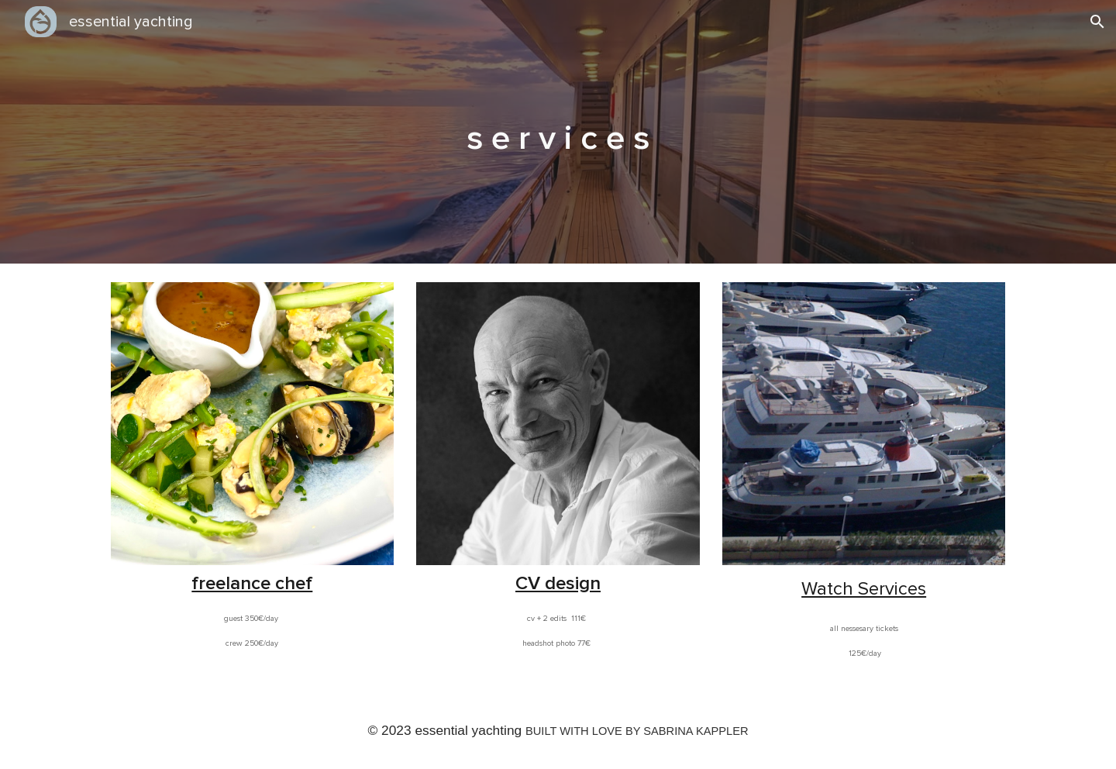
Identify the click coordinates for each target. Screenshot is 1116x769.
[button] (1097, 21)
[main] (557, 131)
